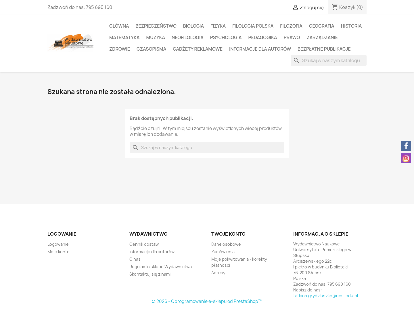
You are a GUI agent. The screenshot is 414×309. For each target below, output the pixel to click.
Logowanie (58, 244)
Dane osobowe (226, 244)
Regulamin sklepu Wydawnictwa (160, 266)
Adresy (218, 272)
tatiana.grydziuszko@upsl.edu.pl (325, 295)
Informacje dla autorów (260, 49)
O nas (135, 259)
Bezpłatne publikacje (324, 49)
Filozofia (291, 26)
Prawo (292, 37)
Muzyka (155, 37)
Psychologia (226, 37)
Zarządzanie (322, 37)
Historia (351, 26)
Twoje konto (228, 234)
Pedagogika (262, 37)
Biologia (193, 26)
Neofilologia (188, 37)
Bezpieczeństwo (155, 26)
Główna (119, 26)
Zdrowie (119, 49)
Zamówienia (223, 251)
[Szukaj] (329, 60)
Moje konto (58, 251)
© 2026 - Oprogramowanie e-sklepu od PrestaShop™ (207, 301)
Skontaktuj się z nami (149, 274)
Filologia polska (252, 26)
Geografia (321, 26)
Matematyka (124, 37)
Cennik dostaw (144, 244)
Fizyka (218, 26)
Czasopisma (151, 49)
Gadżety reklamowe (198, 49)
